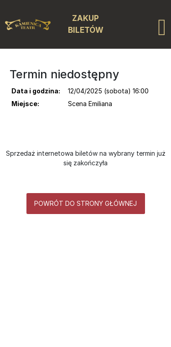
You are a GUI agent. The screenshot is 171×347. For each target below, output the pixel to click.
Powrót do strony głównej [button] (85, 203)
